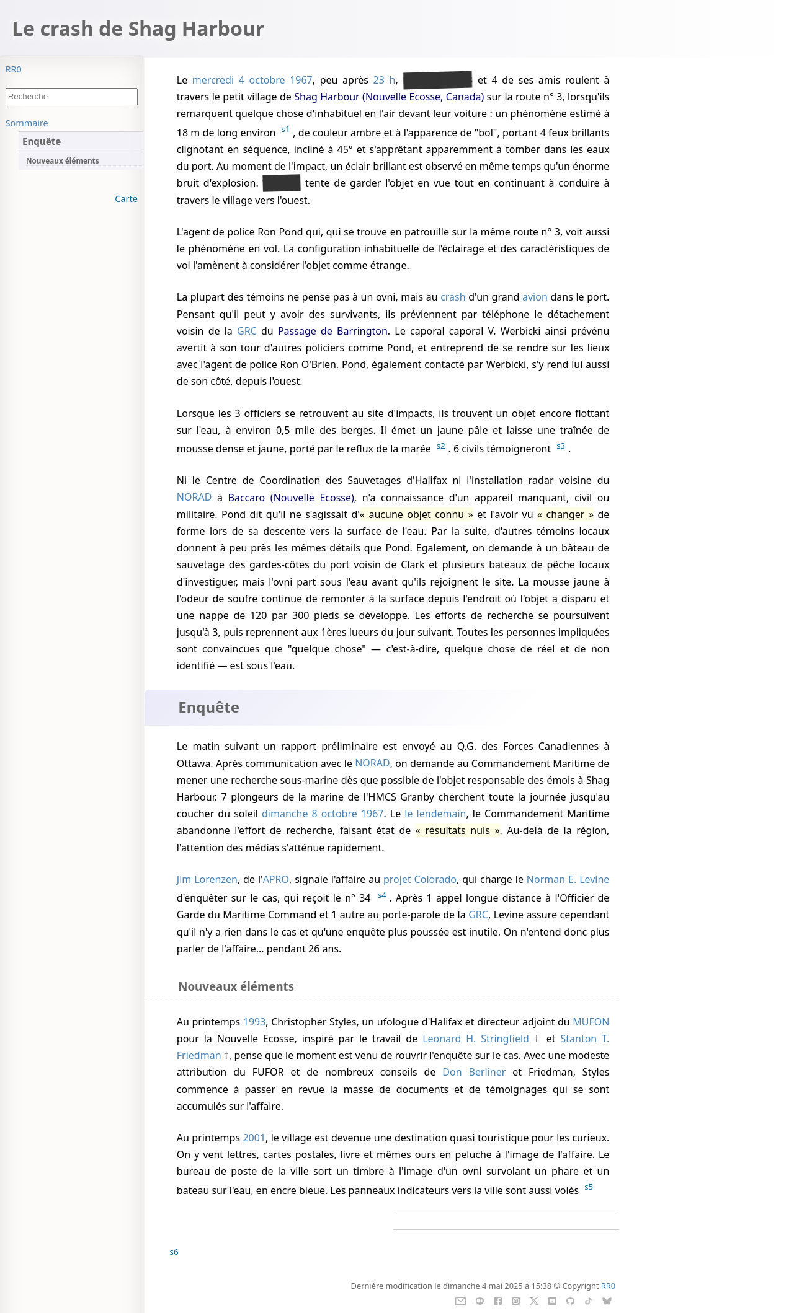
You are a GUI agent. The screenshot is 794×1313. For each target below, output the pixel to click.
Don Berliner (474, 1072)
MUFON (591, 1022)
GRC (247, 331)
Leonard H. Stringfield (475, 1038)
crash (453, 297)
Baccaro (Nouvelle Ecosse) (291, 497)
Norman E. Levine (568, 879)
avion (535, 297)
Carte (126, 198)
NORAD (194, 497)
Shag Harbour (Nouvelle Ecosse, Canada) (389, 96)
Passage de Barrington (333, 331)
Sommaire (27, 123)
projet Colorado (420, 879)
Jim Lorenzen (207, 879)
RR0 (14, 69)
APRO (276, 879)
